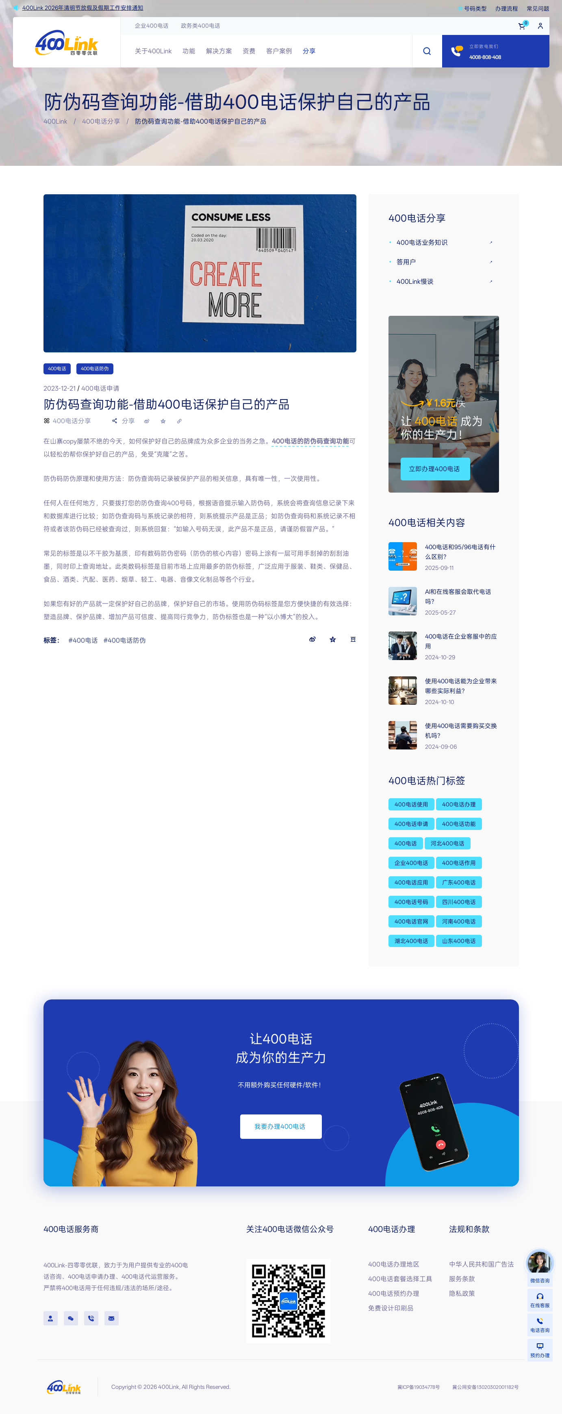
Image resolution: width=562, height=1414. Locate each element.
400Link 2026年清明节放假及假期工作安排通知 (82, 7)
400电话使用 (411, 804)
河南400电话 (459, 921)
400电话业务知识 (422, 242)
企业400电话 (152, 25)
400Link (55, 121)
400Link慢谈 (415, 281)
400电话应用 (411, 882)
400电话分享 (101, 121)
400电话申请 (411, 824)
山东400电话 (459, 941)
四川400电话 (459, 902)
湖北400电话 (411, 941)
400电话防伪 (95, 368)
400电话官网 (411, 921)
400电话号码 (411, 902)
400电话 (57, 368)
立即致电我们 (484, 46)
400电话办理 (459, 804)
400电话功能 (459, 824)
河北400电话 (447, 843)
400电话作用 (459, 863)
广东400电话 (459, 882)
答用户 (406, 262)
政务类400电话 (200, 25)
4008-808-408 (485, 57)
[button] (434, 469)
